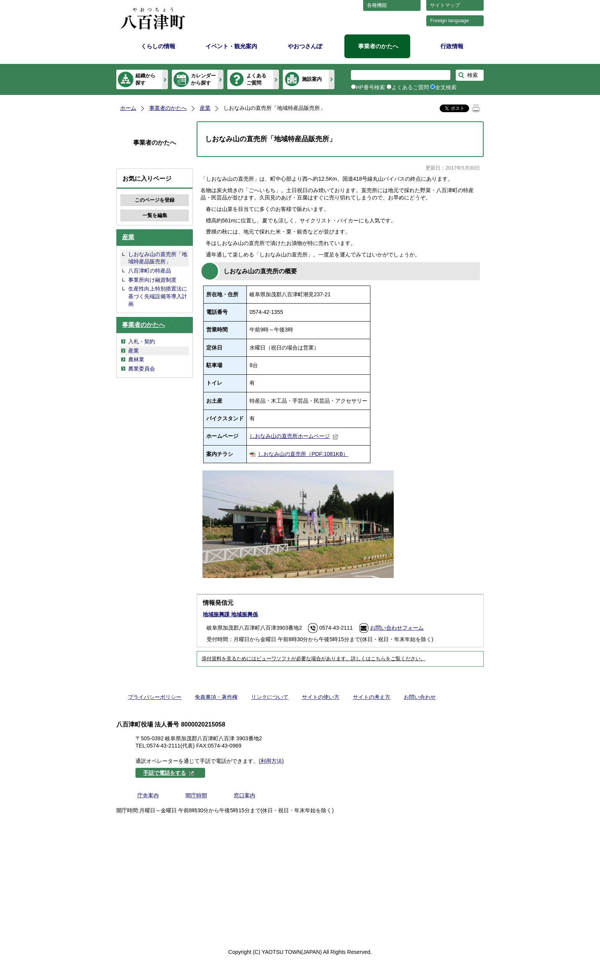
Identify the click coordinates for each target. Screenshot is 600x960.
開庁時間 (196, 795)
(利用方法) (271, 761)
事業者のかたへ (378, 46)
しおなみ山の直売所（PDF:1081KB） (303, 454)
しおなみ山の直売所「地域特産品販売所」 (157, 258)
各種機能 (377, 5)
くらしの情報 (158, 46)
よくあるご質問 (256, 79)
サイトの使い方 (320, 697)
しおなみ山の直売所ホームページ (293, 436)
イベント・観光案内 (231, 46)
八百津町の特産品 (149, 271)
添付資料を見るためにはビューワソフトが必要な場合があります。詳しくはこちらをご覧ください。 (314, 658)
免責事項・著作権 (216, 697)
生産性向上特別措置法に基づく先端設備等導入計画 (157, 296)
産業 (205, 108)
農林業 (136, 359)
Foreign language (449, 20)
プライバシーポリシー (154, 697)
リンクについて (270, 697)
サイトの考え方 (371, 697)
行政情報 (451, 46)
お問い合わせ (420, 697)
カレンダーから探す (203, 79)
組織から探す (145, 79)
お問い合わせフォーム (397, 628)
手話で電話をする (168, 773)
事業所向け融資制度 (152, 280)
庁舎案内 (148, 795)
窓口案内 (244, 795)
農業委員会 (141, 369)
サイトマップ (445, 5)
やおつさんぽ (305, 46)
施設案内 (312, 79)
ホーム (128, 108)
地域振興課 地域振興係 (230, 614)
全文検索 (446, 87)
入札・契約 (141, 341)
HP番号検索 (370, 87)
